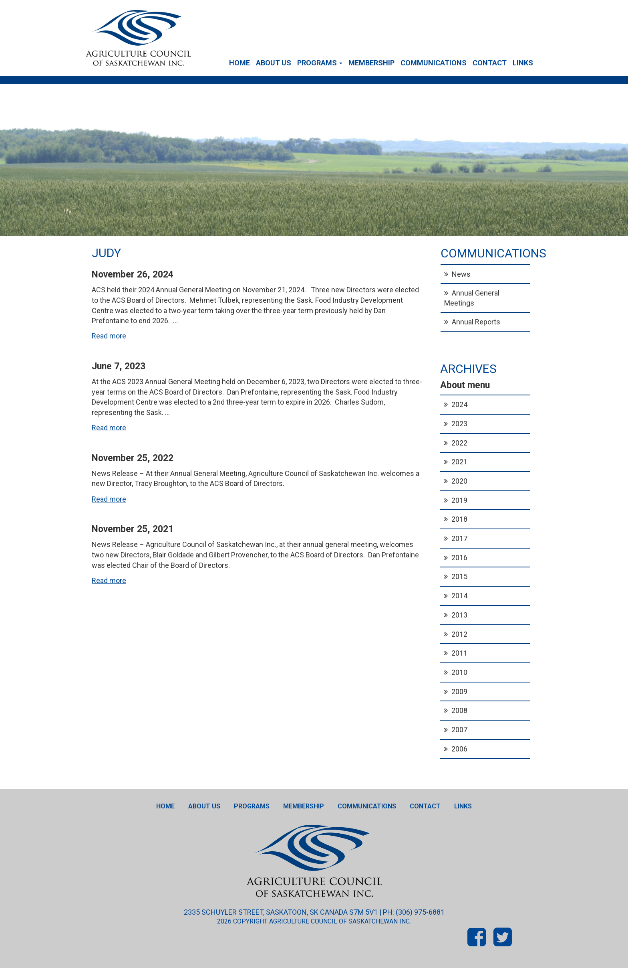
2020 (459, 481)
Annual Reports (476, 322)
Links (523, 63)
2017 (459, 538)
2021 (459, 462)
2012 (459, 634)
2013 (459, 615)
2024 (459, 404)
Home (239, 63)
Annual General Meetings (471, 298)
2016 (459, 557)
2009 (459, 691)
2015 (459, 576)
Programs (319, 63)
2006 (459, 749)
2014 (459, 595)
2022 (459, 443)
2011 (459, 653)
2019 (459, 500)
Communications (434, 63)
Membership (371, 63)
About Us (273, 63)
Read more (109, 336)
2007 (459, 729)
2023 (459, 423)
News (461, 274)
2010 (459, 672)
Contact (490, 63)
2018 (459, 519)
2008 (459, 710)
